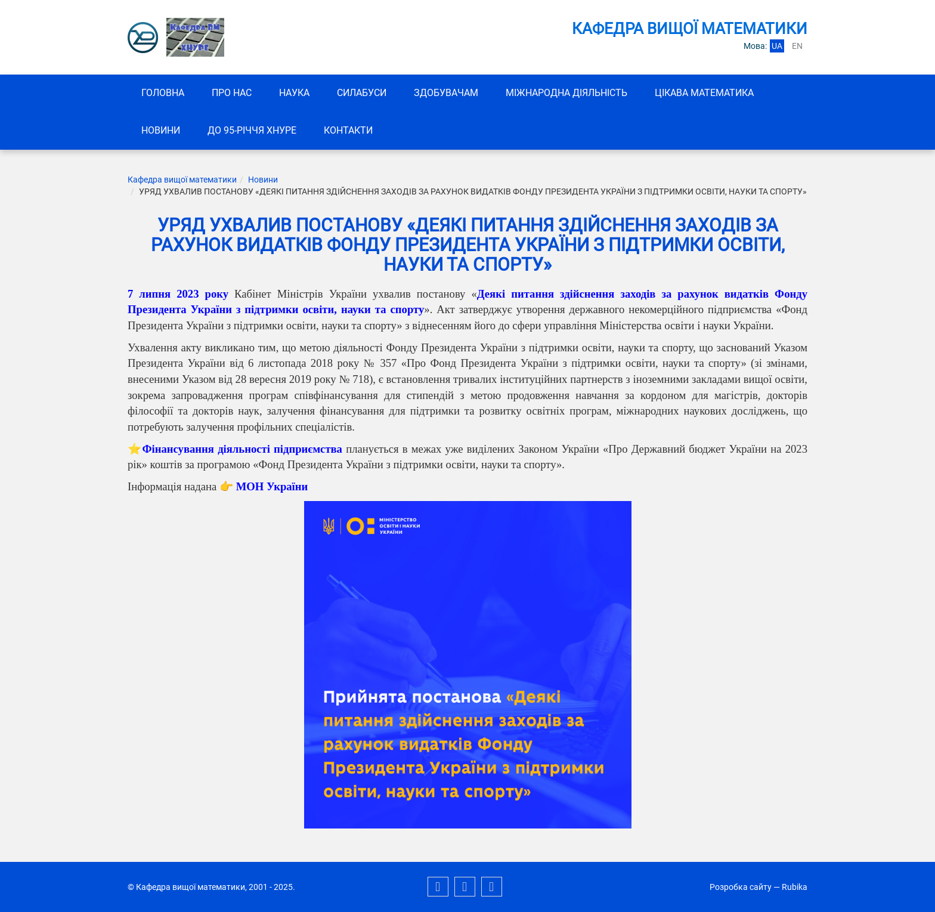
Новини (160, 130)
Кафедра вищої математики (182, 179)
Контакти (348, 130)
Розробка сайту (741, 887)
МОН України (272, 486)
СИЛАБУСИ (361, 92)
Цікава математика (704, 92)
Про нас (232, 92)
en (797, 46)
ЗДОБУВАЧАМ (446, 92)
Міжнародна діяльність (566, 92)
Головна (162, 92)
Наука (294, 92)
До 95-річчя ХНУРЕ (252, 130)
